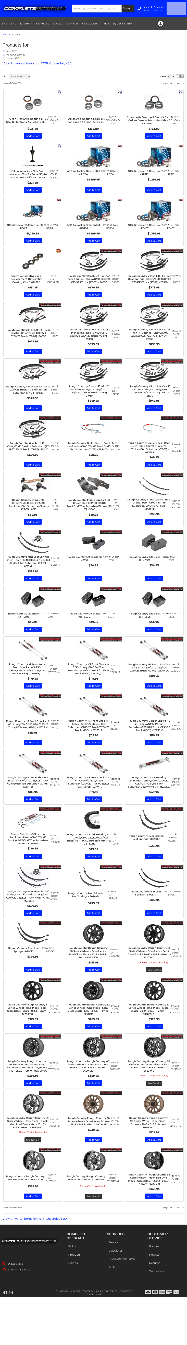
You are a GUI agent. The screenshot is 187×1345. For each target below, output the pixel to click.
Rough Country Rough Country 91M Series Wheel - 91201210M (26, 1225)
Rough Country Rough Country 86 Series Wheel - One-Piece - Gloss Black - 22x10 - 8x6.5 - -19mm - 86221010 (148, 1103)
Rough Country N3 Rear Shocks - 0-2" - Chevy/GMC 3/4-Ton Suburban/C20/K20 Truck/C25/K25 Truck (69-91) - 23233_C (149, 749)
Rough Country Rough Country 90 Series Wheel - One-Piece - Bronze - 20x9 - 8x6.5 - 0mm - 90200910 (148, 1165)
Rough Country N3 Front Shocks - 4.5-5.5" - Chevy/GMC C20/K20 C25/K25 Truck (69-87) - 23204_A (149, 686)
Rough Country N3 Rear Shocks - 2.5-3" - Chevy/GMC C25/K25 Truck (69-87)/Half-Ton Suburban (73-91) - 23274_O (27, 809)
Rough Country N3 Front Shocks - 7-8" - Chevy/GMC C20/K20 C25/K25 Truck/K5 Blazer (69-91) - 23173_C (28, 747)
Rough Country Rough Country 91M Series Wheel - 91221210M (86, 1225)
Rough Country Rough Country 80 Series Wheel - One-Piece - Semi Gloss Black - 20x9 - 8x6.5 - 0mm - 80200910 (88, 987)
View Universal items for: (37, 1266)
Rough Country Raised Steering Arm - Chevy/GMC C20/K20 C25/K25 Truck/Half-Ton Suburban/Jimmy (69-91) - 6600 (89, 871)
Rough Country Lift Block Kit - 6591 (85, 573)
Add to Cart (33, 536)
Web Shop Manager (93, 1342)
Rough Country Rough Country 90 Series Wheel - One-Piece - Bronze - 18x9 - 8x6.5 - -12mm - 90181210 (88, 1165)
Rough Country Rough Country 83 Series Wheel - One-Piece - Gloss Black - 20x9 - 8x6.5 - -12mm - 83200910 (148, 1045)
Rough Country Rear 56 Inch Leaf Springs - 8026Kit (86, 926)
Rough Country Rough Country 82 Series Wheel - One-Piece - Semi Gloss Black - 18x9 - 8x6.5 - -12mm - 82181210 (88, 1045)
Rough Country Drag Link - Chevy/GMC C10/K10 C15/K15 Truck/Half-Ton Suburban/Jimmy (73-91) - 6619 (29, 518)
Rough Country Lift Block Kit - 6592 (145, 573)
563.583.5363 (15, 1311)
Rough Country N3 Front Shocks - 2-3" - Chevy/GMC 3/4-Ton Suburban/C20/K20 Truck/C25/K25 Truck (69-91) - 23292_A (88, 687)
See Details (154, 1005)
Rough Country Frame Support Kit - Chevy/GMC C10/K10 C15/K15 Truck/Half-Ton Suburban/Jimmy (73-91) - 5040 (89, 518)
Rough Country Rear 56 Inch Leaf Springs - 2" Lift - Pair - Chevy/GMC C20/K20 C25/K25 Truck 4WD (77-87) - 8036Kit (28, 929)
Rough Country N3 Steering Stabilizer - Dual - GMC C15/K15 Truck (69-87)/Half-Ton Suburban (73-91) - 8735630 (28, 871)
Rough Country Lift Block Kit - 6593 (24, 631)
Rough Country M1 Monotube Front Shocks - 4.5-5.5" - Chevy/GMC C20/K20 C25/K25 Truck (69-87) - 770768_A (27, 686)
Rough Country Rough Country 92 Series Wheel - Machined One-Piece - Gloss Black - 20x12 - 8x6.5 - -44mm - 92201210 (149, 1226)
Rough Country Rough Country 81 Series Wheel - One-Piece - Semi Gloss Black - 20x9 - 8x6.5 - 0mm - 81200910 (27, 1045)
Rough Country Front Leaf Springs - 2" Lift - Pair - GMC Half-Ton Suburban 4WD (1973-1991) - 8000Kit (149, 518)
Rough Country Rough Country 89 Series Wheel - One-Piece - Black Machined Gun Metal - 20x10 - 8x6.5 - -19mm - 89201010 (27, 1166)
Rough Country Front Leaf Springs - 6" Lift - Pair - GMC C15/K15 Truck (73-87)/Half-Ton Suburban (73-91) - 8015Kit (28, 576)
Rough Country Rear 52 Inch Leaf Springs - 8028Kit (146, 868)
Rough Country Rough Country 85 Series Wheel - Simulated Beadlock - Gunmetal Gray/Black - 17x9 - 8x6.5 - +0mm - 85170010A (26, 1105)
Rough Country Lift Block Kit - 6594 (84, 631)
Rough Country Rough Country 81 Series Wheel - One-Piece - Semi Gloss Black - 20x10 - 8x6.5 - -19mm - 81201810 (149, 987)
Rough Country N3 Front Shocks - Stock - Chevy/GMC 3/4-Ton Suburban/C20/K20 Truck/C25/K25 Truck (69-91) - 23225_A (89, 749)
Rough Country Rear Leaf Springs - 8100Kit (146, 926)
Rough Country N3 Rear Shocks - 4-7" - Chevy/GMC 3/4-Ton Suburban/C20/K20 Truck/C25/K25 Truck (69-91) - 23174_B (88, 811)
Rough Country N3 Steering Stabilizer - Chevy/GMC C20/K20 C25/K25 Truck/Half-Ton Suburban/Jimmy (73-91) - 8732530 (149, 811)
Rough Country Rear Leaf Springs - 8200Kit (24, 985)
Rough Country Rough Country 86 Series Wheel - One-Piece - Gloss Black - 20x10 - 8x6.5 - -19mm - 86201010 (88, 1103)
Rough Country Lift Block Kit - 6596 (145, 631)
